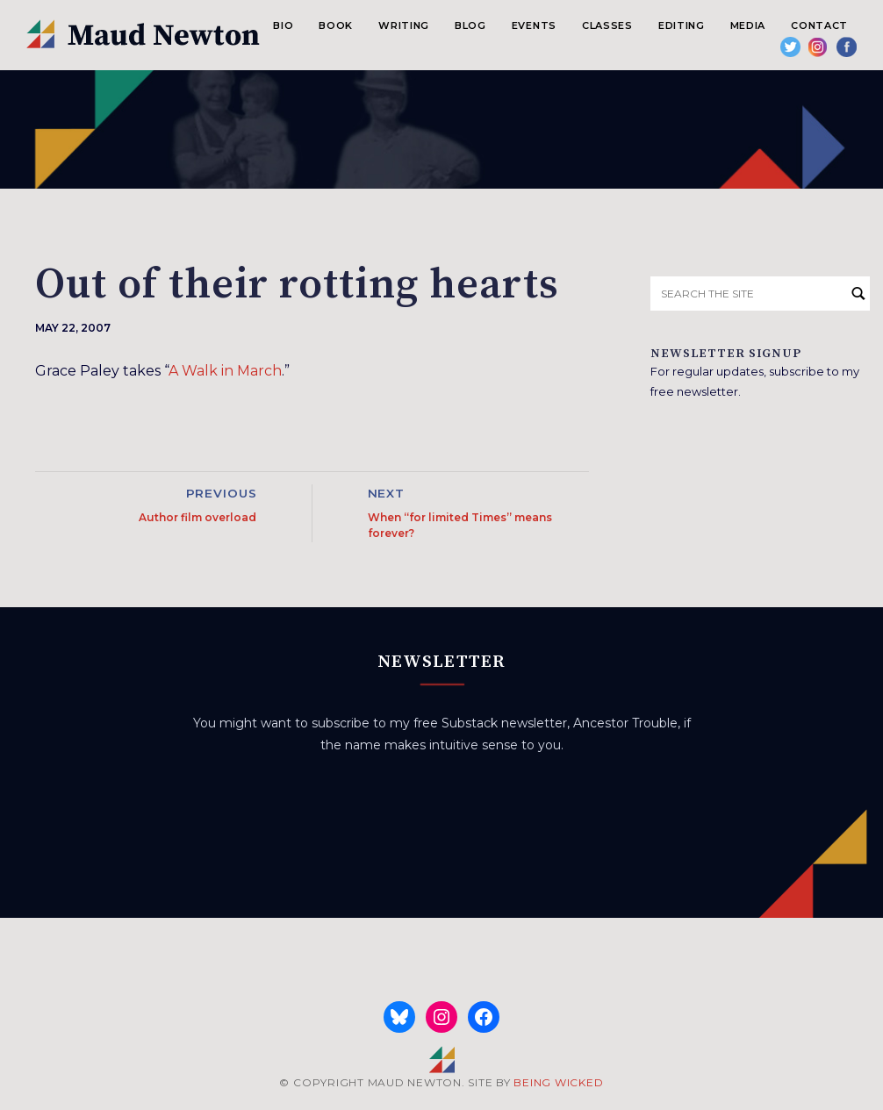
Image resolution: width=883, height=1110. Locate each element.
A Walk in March (225, 370)
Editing (681, 25)
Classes (607, 25)
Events (534, 25)
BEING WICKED (558, 1082)
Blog (470, 25)
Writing (403, 25)
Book (336, 25)
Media (747, 25)
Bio (283, 25)
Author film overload (197, 517)
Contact (819, 25)
